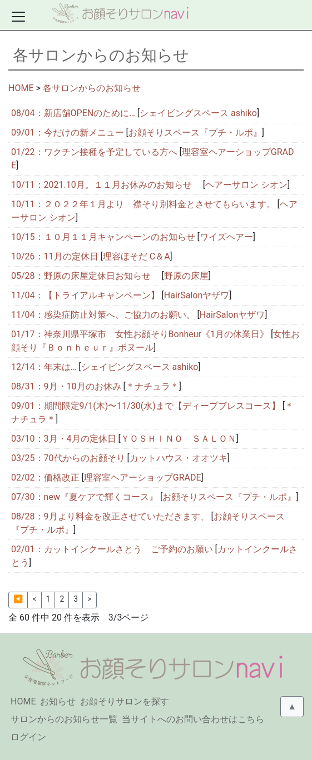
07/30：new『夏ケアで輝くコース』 (84, 497)
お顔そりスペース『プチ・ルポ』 (195, 132)
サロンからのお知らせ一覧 (64, 719)
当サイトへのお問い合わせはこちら (193, 719)
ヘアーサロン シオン (246, 184)
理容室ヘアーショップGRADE (142, 477)
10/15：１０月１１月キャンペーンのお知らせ (103, 237)
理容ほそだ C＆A (136, 256)
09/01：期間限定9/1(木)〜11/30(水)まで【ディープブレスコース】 (145, 406)
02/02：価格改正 (45, 477)
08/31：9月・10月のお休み (66, 386)
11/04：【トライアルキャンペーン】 (85, 295)
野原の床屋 (186, 276)
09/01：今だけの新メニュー (67, 132)
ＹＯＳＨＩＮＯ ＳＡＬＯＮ (178, 438)
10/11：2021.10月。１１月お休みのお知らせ (106, 184)
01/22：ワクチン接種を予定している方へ (94, 152)
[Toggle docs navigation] (18, 16)
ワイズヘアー (226, 237)
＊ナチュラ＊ (152, 386)
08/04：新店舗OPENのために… (73, 113)
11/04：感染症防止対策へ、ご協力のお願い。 (103, 314)
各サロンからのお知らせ (92, 88)
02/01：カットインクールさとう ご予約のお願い (112, 549)
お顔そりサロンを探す (124, 701)
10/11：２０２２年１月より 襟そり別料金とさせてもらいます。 (143, 204)
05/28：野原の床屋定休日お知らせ (85, 276)
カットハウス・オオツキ (178, 458)
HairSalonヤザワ (196, 295)
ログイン (28, 737)
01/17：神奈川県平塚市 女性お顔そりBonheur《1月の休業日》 (140, 334)
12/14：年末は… (43, 367)
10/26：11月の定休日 (54, 256)
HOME (20, 88)
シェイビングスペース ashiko (198, 113)
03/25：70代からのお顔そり (68, 458)
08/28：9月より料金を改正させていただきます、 (110, 516)
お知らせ (58, 701)
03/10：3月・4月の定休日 (63, 438)
